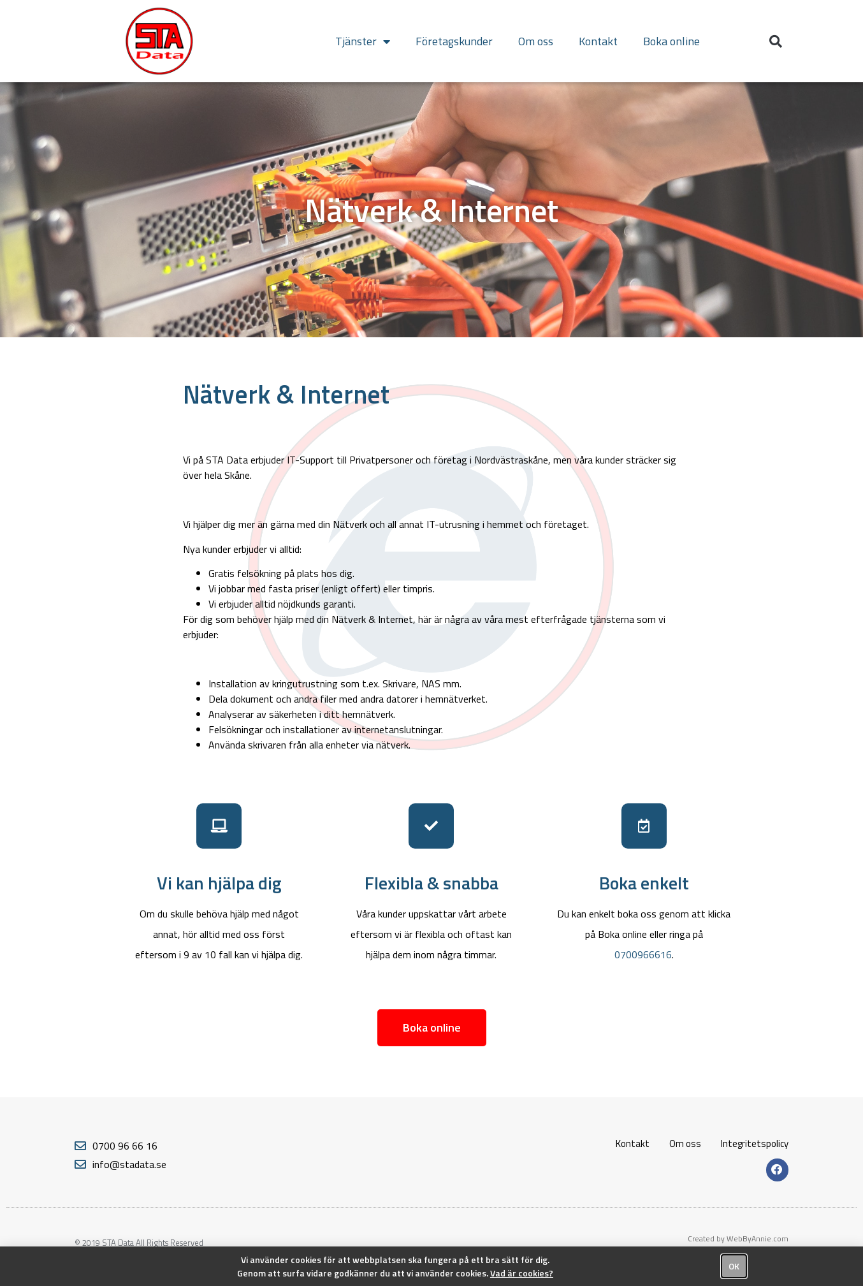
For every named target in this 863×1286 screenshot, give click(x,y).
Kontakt (598, 41)
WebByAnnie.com (757, 1238)
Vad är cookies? (521, 1273)
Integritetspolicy (754, 1143)
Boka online (671, 41)
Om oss (535, 41)
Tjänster (362, 41)
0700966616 (643, 954)
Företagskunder (454, 41)
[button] (775, 41)
